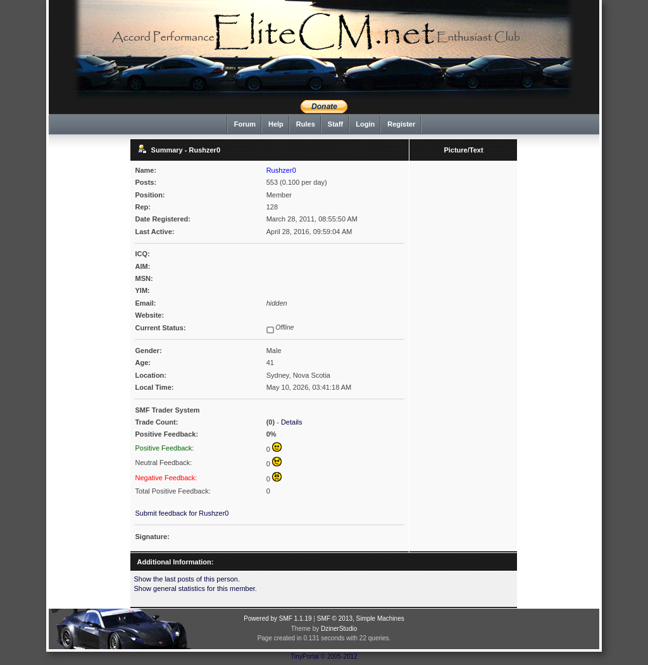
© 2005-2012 (339, 656)
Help (276, 124)
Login (365, 124)
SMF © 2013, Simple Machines (360, 618)
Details (291, 422)
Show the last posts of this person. (187, 579)
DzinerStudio (339, 628)
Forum (245, 124)
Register (401, 124)
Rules (305, 124)
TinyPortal (304, 656)
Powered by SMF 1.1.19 (277, 618)
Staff (335, 124)
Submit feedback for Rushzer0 (181, 513)
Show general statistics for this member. (195, 588)
